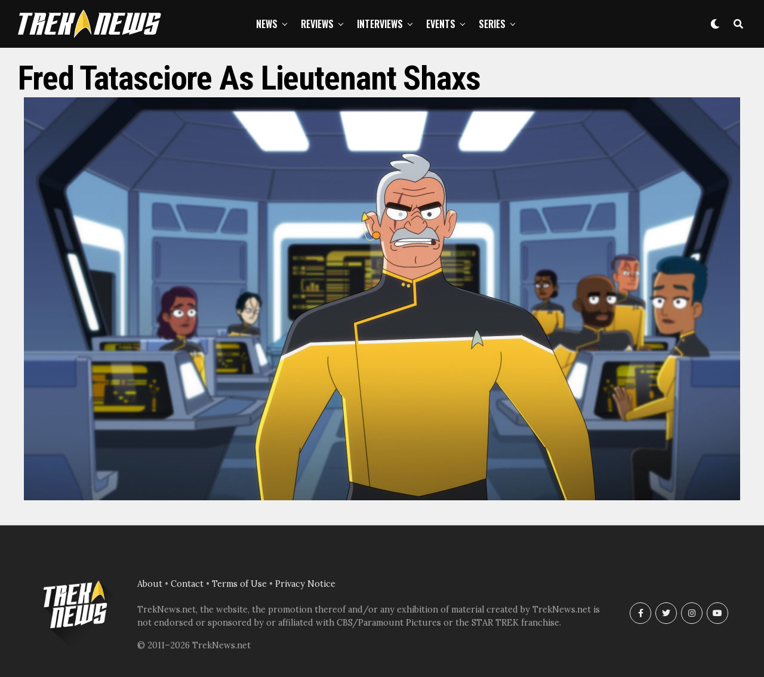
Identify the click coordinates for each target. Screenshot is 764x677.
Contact (187, 583)
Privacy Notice (305, 583)
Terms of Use (239, 583)
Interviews (380, 24)
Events (440, 24)
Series (492, 24)
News (267, 24)
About (149, 583)
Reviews (317, 24)
